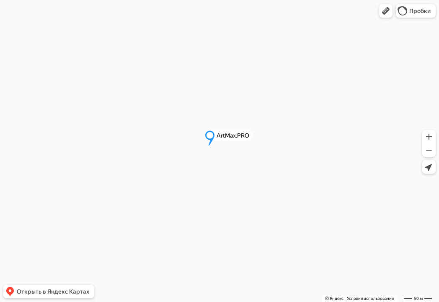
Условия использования (370, 298)
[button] (386, 11)
